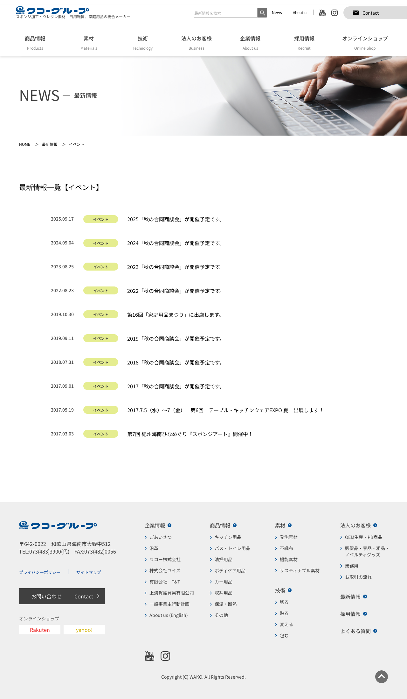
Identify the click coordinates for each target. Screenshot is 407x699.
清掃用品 (223, 559)
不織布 (286, 548)
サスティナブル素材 (300, 570)
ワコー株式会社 (165, 559)
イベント (100, 219)
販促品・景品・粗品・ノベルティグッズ (367, 551)
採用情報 (350, 614)
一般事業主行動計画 (169, 604)
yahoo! (84, 629)
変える (286, 624)
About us (300, 12)
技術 (280, 590)
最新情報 (350, 596)
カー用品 (223, 581)
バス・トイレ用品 (232, 548)
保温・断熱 (226, 604)
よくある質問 (355, 631)
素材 (280, 525)
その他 (221, 615)
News (277, 12)
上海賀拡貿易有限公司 (171, 593)
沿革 (153, 548)
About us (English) (168, 615)
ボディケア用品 (230, 570)
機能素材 (289, 559)
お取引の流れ (358, 577)
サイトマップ (88, 572)
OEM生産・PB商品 (363, 537)
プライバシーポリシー (39, 572)
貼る (284, 613)
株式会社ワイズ (165, 570)
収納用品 (223, 593)
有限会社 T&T (164, 581)
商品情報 (220, 525)
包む (284, 635)
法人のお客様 (355, 525)
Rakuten (40, 629)
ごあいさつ (160, 537)
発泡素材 (289, 537)
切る (284, 602)
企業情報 (155, 525)
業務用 (351, 565)
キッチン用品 (228, 537)
